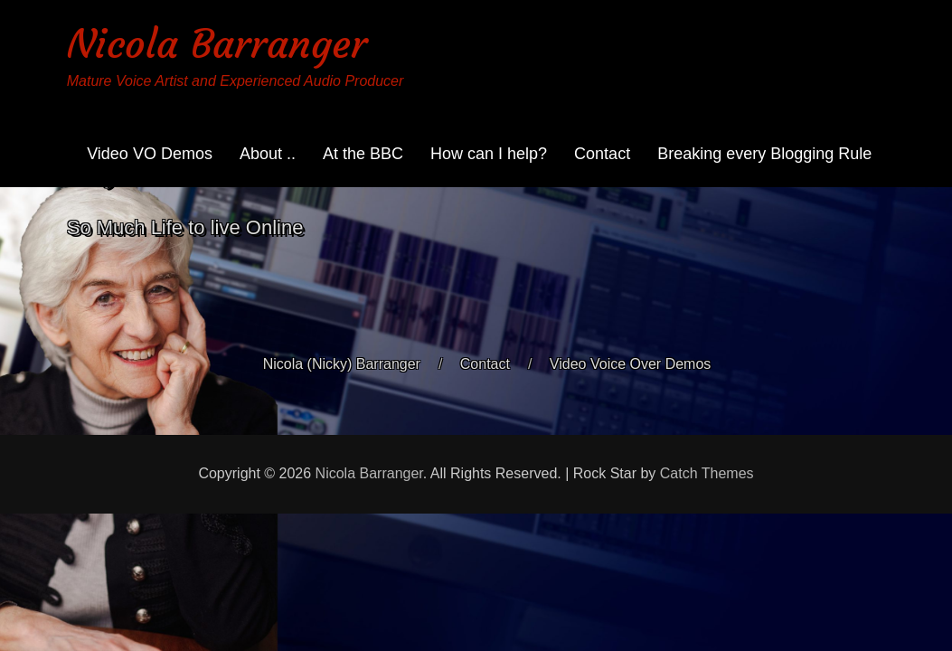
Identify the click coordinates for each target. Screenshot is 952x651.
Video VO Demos (149, 154)
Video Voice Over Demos (630, 364)
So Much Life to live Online (185, 227)
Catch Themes (707, 473)
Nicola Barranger (217, 44)
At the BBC (363, 154)
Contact (602, 154)
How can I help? (488, 154)
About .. (268, 154)
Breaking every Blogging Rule (764, 154)
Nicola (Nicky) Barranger (341, 364)
